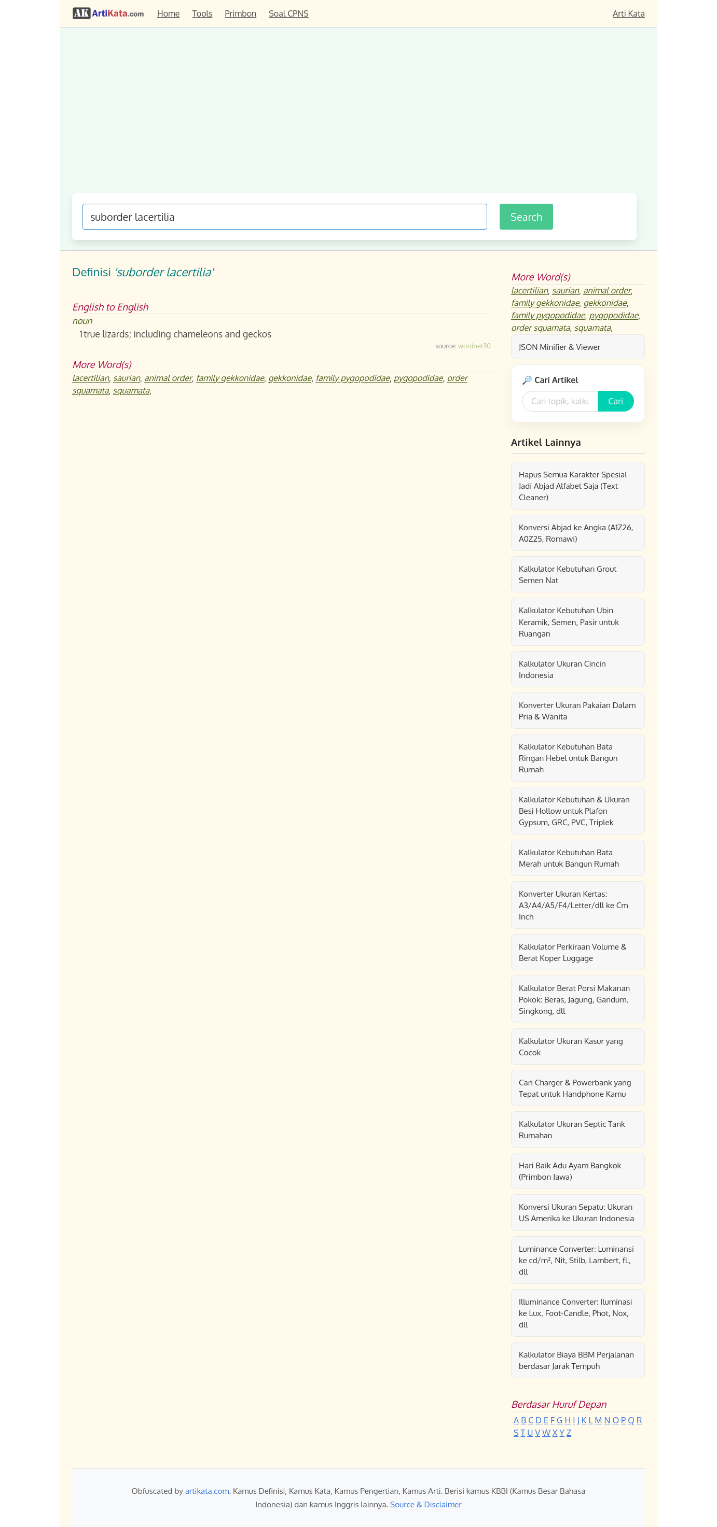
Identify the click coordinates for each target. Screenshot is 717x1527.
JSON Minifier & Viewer (559, 347)
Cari (616, 401)
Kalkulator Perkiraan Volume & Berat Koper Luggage (573, 952)
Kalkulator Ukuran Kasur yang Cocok (571, 1046)
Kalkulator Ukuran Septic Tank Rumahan (572, 1129)
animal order (168, 378)
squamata (131, 391)
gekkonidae (289, 378)
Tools (202, 13)
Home (168, 13)
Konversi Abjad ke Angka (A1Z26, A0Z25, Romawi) (576, 533)
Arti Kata (629, 13)
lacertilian (90, 378)
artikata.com (207, 1491)
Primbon (240, 13)
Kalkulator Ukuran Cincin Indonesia (562, 669)
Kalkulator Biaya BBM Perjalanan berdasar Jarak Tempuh (576, 1360)
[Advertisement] (354, 115)
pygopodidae (418, 378)
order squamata (540, 328)
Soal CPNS (288, 13)
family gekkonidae (230, 378)
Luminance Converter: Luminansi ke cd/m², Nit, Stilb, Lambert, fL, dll (576, 1260)
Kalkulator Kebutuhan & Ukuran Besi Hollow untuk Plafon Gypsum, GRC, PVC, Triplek (574, 810)
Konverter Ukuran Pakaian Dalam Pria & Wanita (577, 711)
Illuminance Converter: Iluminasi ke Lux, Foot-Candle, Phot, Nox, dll (575, 1313)
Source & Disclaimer (426, 1504)
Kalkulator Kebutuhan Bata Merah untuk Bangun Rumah (569, 858)
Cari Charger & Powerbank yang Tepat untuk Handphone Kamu (575, 1088)
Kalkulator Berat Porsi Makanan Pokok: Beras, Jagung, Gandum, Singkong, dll (574, 999)
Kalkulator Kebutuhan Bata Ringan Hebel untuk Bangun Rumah (568, 757)
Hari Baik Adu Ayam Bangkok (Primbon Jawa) (570, 1171)
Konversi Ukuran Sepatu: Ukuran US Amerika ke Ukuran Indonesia (576, 1212)
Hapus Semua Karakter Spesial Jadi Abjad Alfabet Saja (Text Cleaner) (573, 485)
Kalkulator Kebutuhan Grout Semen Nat (568, 574)
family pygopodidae (352, 378)
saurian (126, 378)
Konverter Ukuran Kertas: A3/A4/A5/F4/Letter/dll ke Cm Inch (573, 905)
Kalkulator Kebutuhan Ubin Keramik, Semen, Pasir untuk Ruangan (569, 621)
